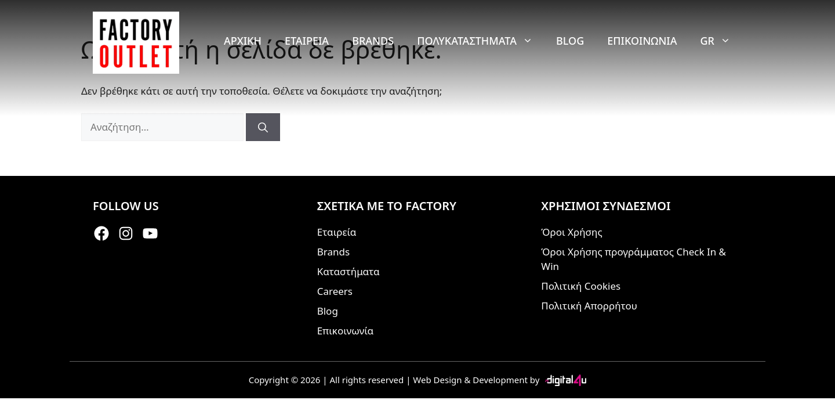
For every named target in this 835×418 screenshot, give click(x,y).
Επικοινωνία (642, 41)
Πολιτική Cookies (580, 286)
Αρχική (243, 41)
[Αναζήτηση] (263, 127)
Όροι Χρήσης (571, 232)
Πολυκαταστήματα (480, 40)
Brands (373, 41)
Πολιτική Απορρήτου (589, 305)
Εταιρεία (307, 41)
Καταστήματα (348, 271)
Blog (570, 41)
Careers (335, 291)
